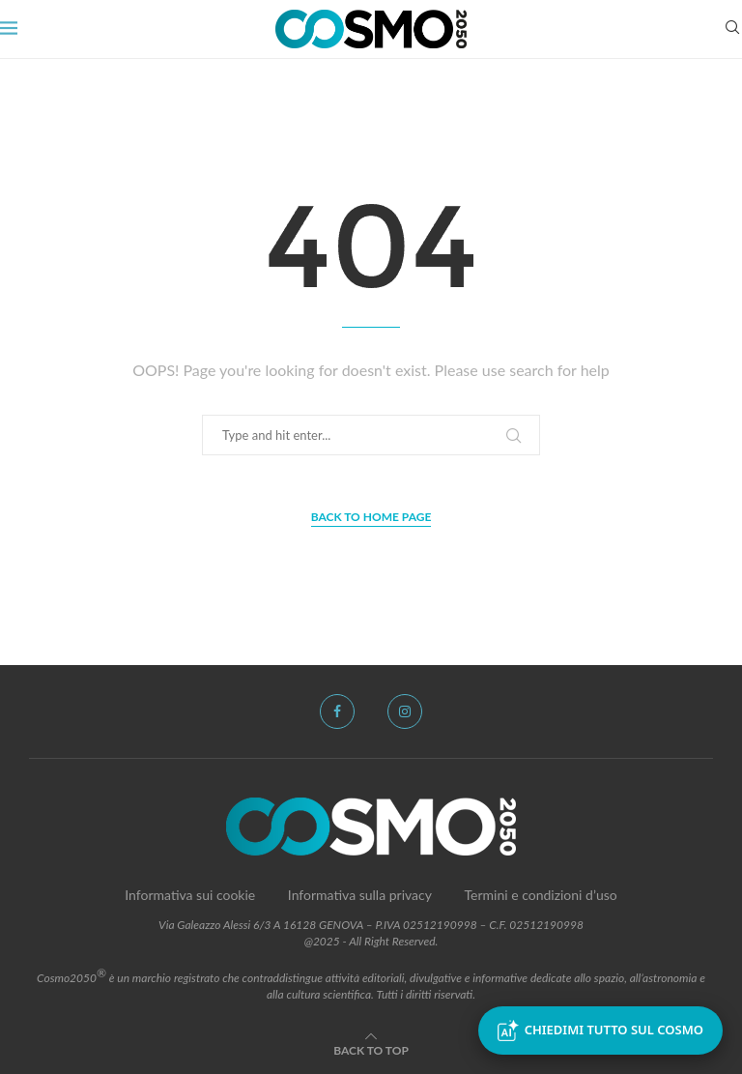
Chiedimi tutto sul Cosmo (600, 1030)
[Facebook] (337, 711)
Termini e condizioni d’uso (541, 894)
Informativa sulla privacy (360, 894)
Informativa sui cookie (190, 894)
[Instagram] (404, 711)
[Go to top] (371, 1049)
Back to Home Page (371, 516)
